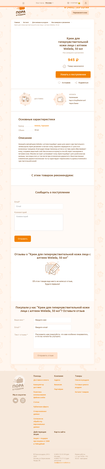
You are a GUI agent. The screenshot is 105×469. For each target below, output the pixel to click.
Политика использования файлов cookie (39, 394)
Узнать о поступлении (73, 74)
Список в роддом (82, 380)
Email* (17, 202)
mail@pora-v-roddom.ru (62, 462)
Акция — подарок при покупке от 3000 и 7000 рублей (41, 441)
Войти (86, 3)
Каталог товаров (81, 392)
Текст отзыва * (21, 335)
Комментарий (20, 212)
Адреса (57, 380)
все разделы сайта (23, 3)
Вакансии (58, 385)
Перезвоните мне (80, 13)
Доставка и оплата (41, 380)
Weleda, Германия (41, 126)
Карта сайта (59, 432)
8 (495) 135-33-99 (76, 7)
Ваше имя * (19, 320)
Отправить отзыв (45, 355)
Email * (17, 327)
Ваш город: (44, 3)
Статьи (36, 402)
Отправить (22, 239)
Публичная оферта (40, 407)
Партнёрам (58, 389)
